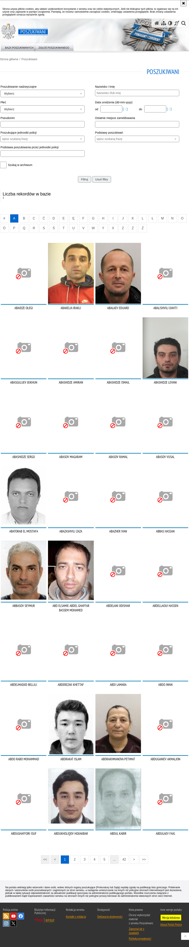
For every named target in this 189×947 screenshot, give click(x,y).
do (141, 109)
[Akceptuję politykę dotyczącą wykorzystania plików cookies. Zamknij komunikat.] (183, 3)
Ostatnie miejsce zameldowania (115, 118)
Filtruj (84, 179)
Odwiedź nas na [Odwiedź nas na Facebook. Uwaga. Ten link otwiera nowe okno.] (20, 916)
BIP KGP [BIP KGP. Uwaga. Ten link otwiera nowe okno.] (50, 920)
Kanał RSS (6, 916)
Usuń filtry (101, 179)
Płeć (3, 102)
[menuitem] (19, 47)
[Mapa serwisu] (163, 23)
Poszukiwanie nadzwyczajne (18, 86)
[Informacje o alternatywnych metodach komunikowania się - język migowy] (176, 23)
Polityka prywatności (140, 938)
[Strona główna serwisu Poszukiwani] (157, 23)
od (97, 109)
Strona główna (9, 59)
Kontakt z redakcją (76, 916)
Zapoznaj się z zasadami (136, 931)
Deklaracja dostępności (109, 916)
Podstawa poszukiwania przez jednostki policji (29, 147)
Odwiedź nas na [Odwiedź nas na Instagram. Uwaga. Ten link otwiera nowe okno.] (6, 923)
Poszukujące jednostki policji (18, 132)
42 (124, 859)
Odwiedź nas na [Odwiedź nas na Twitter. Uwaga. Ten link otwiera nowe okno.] (13, 923)
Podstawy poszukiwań (109, 132)
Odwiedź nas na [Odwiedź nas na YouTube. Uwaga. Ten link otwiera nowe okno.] (13, 916)
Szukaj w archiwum (20, 165)
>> (143, 858)
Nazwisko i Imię (105, 86)
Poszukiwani (29, 59)
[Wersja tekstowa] (170, 23)
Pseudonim (7, 118)
